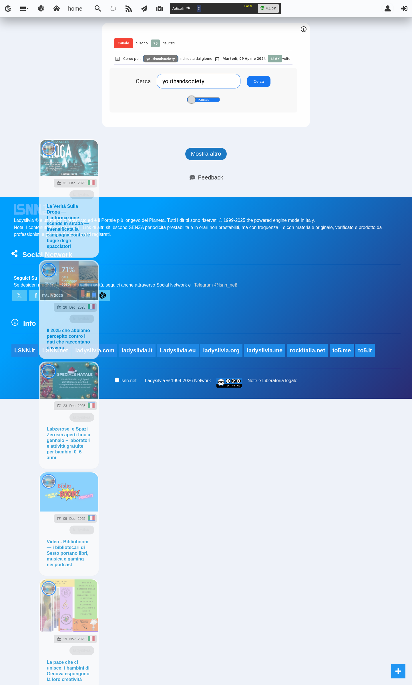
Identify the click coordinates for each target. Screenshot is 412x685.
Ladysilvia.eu (178, 350)
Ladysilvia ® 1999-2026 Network (178, 380)
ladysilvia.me (265, 350)
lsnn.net (126, 380)
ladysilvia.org (221, 350)
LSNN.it (24, 350)
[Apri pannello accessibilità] (41, 8)
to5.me (342, 350)
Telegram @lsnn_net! (215, 285)
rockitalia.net (307, 350)
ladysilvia (82, 194)
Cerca (143, 81)
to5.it (365, 350)
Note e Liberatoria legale (272, 380)
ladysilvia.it (137, 350)
